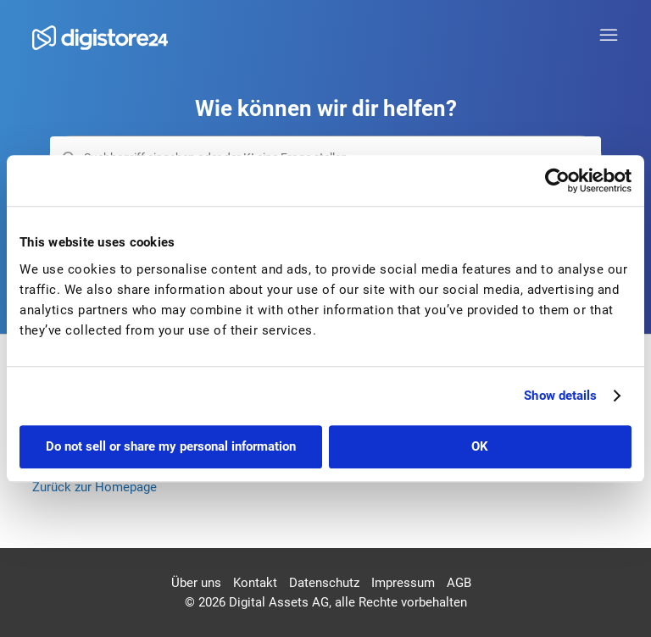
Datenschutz (324, 582)
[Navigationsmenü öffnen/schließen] (608, 35)
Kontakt (255, 582)
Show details (560, 395)
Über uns (196, 582)
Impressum (403, 582)
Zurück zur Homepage (94, 487)
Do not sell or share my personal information (171, 446)
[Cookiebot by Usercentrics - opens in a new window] (557, 180)
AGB (459, 582)
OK (479, 446)
